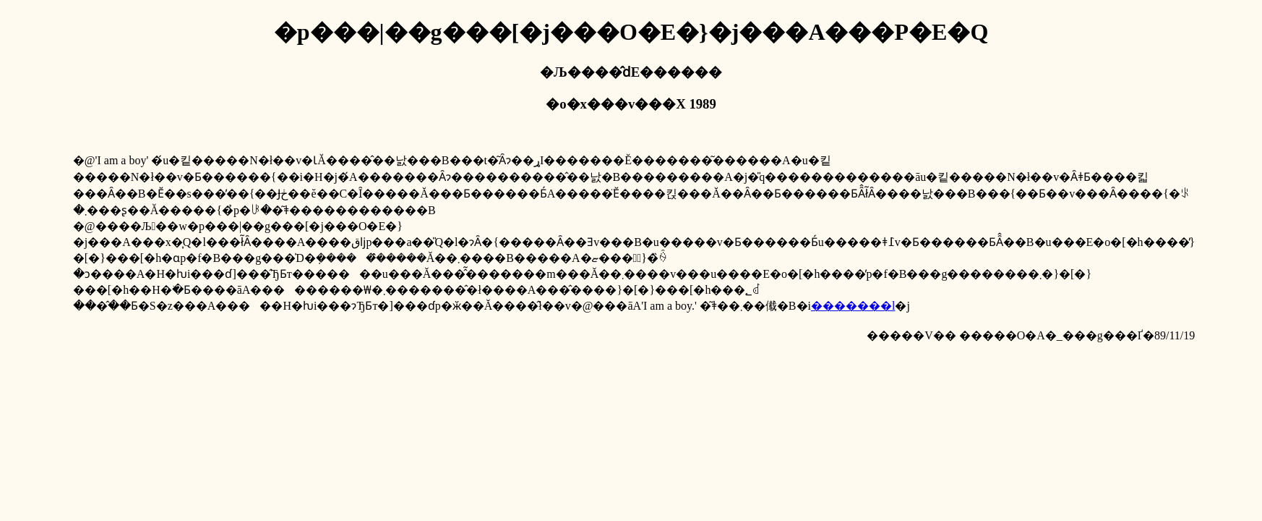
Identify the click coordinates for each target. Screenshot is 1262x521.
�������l (853, 306)
